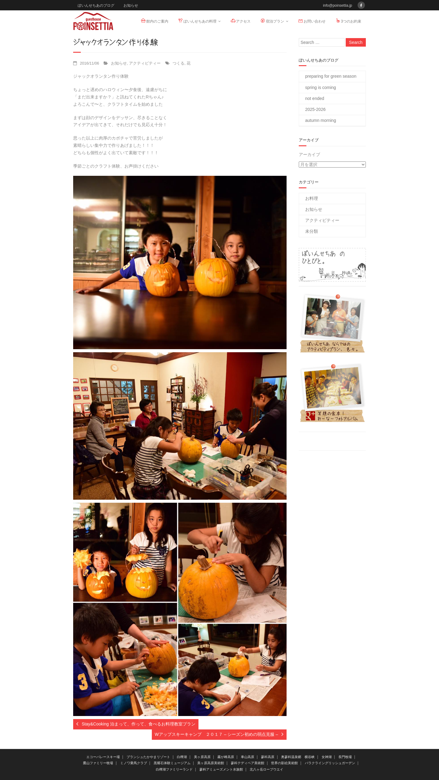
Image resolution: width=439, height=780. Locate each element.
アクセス (240, 20)
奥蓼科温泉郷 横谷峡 (298, 757)
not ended (314, 98)
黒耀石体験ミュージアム (172, 763)
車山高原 (247, 757)
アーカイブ (309, 154)
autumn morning (320, 120)
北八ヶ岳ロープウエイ (266, 769)
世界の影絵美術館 (284, 763)
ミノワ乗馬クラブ (133, 763)
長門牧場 (345, 757)
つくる (178, 63)
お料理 (311, 198)
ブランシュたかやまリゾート (148, 757)
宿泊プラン (272, 20)
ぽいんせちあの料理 (196, 20)
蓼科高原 (267, 757)
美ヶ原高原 (202, 757)
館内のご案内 (154, 20)
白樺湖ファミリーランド (174, 769)
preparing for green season (330, 76)
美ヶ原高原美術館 (210, 763)
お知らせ (130, 5)
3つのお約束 (348, 20)
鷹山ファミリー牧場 (98, 763)
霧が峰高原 (225, 757)
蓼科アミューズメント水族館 (221, 769)
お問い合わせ (312, 20)
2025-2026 (315, 109)
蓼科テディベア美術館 (247, 763)
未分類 (311, 231)
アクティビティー (145, 63)
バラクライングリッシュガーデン (330, 763)
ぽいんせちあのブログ (96, 5)
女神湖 (327, 757)
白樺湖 (182, 757)
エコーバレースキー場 (103, 757)
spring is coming (320, 87)
